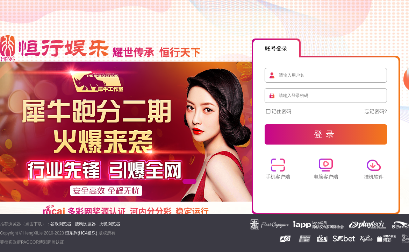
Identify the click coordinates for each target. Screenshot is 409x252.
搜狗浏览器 (85, 224)
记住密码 (278, 111)
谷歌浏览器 (60, 224)
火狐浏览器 (109, 224)
